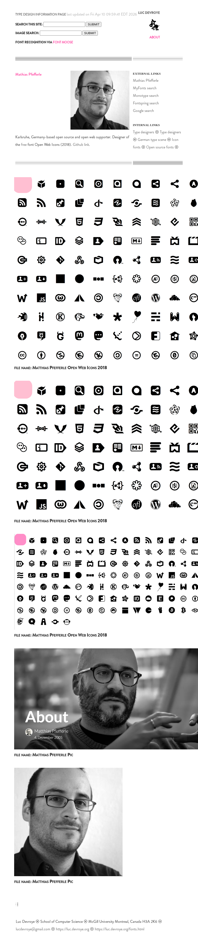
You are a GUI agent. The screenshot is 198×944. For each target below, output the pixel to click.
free (24, 144)
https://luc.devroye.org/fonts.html (119, 929)
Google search (143, 110)
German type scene (152, 139)
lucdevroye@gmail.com (33, 929)
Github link (81, 144)
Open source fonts (160, 147)
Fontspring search (146, 103)
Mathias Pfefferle (145, 80)
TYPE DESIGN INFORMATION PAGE (40, 14)
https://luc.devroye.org (72, 929)
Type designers (143, 132)
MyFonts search (145, 88)
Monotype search (146, 95)
